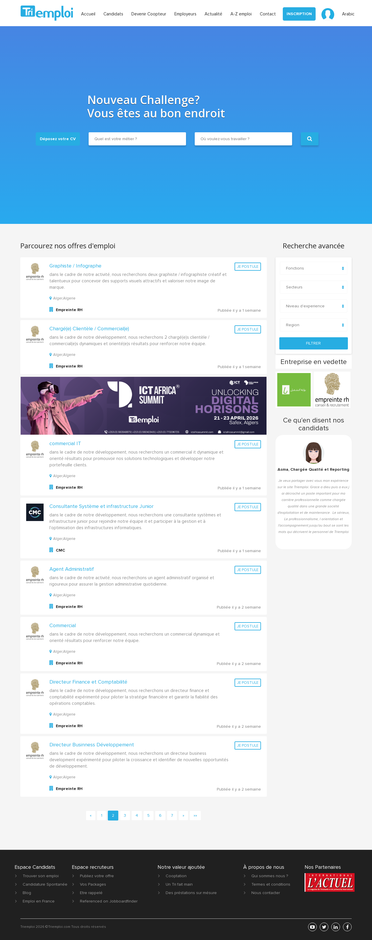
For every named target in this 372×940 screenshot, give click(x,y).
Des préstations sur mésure (191, 892)
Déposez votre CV (58, 138)
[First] (195, 815)
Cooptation (176, 875)
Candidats (113, 14)
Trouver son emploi (41, 875)
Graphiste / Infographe (75, 266)
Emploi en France (39, 901)
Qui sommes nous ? (269, 875)
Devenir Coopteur (148, 14)
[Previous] (90, 815)
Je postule (247, 266)
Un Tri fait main (179, 884)
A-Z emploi (241, 14)
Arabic (348, 14)
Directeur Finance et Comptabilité (88, 682)
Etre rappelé (91, 892)
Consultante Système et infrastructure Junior (101, 506)
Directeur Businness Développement (91, 744)
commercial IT (65, 443)
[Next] (183, 815)
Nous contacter (265, 892)
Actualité (213, 14)
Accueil (88, 14)
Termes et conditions (270, 884)
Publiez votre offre (97, 875)
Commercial (62, 625)
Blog (27, 892)
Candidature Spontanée (45, 884)
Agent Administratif (71, 569)
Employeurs (185, 14)
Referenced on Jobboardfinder (108, 901)
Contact (268, 14)
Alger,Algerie (62, 298)
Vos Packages (93, 884)
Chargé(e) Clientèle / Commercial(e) (89, 328)
